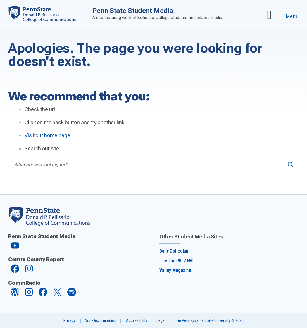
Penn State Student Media (132, 10)
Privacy (69, 320)
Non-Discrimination (100, 320)
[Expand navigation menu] (269, 13)
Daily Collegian (173, 251)
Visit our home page (47, 135)
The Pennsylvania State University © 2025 (209, 320)
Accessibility (136, 320)
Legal (161, 320)
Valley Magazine (175, 270)
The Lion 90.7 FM (176, 260)
